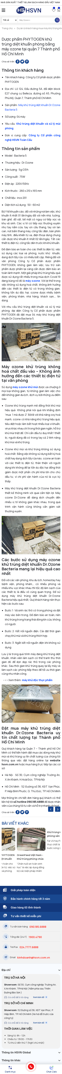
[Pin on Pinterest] (27, 62)
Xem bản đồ (40, 997)
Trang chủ (7, 28)
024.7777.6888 (29, 947)
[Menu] (10, 1069)
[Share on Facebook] (18, 62)
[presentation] (50, 809)
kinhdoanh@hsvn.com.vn (33, 957)
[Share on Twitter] (22, 62)
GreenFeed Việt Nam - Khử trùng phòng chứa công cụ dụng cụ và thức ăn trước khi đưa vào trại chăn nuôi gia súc (30, 857)
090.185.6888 (37, 927)
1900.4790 (35, 937)
